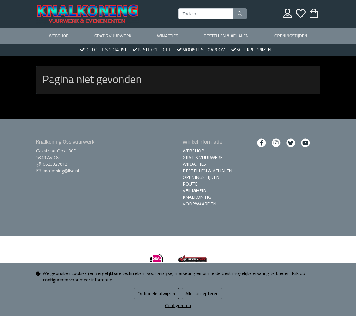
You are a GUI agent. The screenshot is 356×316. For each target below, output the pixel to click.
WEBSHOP (59, 35)
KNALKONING (197, 197)
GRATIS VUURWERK (112, 35)
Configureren (178, 305)
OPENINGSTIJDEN (290, 35)
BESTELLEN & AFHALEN (226, 35)
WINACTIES (167, 35)
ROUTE (190, 184)
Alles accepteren (201, 293)
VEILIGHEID (194, 191)
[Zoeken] (205, 13)
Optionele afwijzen (156, 293)
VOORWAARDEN (199, 204)
